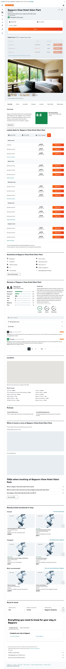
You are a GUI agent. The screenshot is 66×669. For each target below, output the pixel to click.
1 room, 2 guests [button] (13, 25)
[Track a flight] (2, 22)
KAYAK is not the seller (36, 652)
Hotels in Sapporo (39, 636)
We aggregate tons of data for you (36, 655)
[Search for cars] (2, 15)
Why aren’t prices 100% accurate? (36, 657)
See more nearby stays (59, 511)
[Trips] (2, 29)
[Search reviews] (36, 318)
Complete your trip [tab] (13, 627)
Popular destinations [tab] (24, 627)
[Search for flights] (2, 9)
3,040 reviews (19, 17)
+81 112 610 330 (11, 15)
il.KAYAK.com (9, 664)
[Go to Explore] (2, 19)
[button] (64, 1)
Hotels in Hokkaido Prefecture (37, 664)
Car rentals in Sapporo (15, 636)
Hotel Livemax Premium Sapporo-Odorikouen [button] (17, 558)
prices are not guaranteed (34, 648)
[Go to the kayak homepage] (9, 5)
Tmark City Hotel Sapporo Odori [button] (43, 529)
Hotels (14, 664)
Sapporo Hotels (47, 664)
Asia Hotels (20, 664)
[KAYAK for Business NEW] (2, 25)
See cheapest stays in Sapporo (57, 540)
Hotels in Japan (26, 664)
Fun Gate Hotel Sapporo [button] (41, 558)
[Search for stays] (2, 12)
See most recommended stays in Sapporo (54, 568)
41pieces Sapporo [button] (11, 585)
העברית (31, 1)
